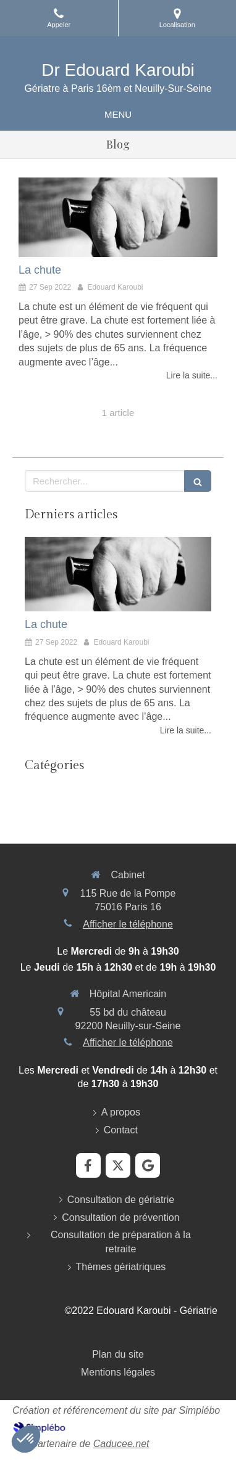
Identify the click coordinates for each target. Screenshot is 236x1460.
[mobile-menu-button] (118, 114)
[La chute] (118, 217)
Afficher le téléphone (128, 924)
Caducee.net (121, 1443)
